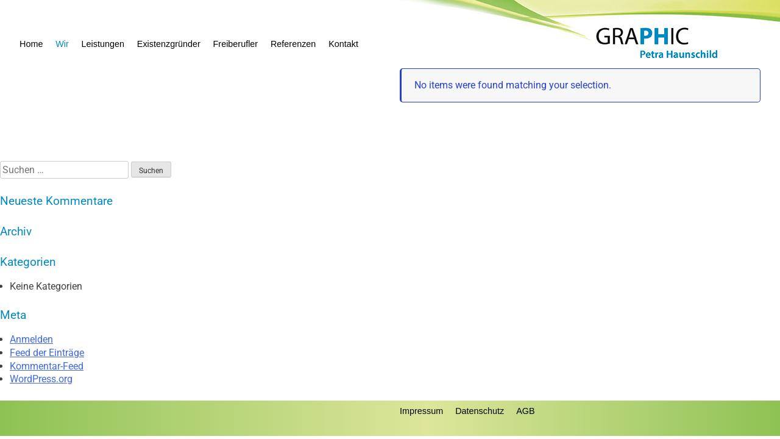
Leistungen (103, 44)
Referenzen (293, 44)
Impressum (421, 411)
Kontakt (343, 44)
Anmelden (31, 339)
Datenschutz (479, 411)
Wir (62, 44)
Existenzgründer (168, 44)
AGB (525, 411)
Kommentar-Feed (46, 366)
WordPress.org (41, 379)
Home (31, 44)
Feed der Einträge (47, 353)
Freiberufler (235, 44)
